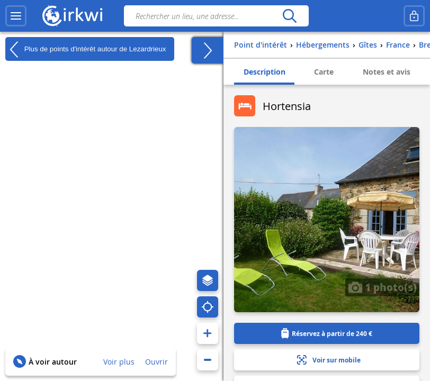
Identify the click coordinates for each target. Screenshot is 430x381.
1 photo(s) (382, 286)
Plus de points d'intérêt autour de (85, 49)
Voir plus (119, 362)
